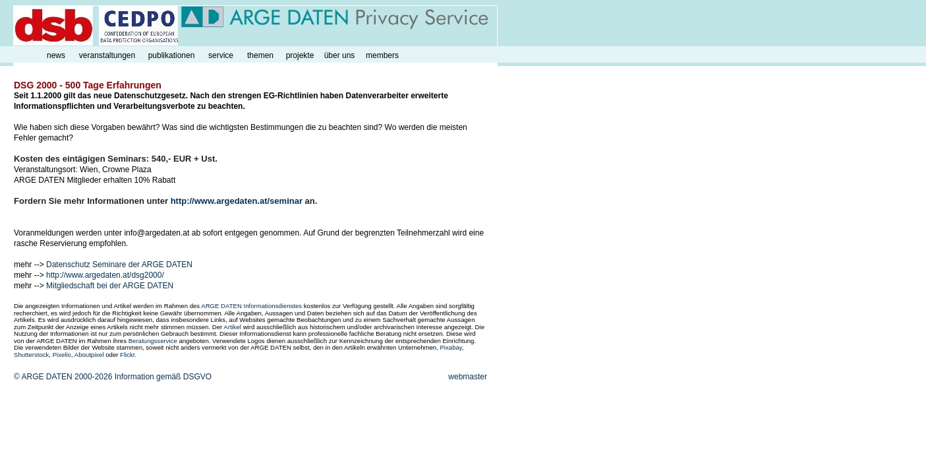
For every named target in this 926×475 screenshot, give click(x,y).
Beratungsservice (153, 340)
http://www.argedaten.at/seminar (237, 201)
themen (260, 55)
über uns (339, 55)
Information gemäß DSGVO (163, 376)
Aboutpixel (89, 354)
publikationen (171, 55)
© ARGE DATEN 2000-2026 (63, 376)
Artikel (232, 327)
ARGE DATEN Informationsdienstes (251, 305)
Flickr (127, 354)
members (382, 55)
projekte (300, 55)
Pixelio (62, 354)
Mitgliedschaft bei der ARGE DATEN (109, 285)
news (56, 55)
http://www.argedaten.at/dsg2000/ (105, 275)
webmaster (467, 376)
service (220, 55)
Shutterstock (31, 354)
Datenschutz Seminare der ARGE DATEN (119, 264)
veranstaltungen (107, 55)
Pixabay (450, 347)
